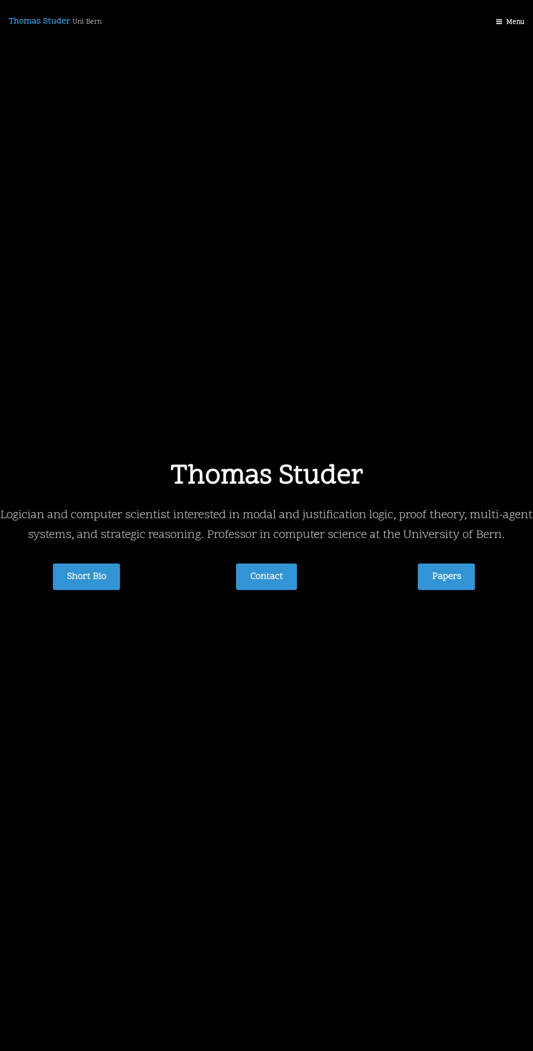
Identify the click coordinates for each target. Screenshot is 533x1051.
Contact (266, 577)
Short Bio (86, 577)
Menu (515, 22)
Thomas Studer (55, 21)
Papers (446, 577)
